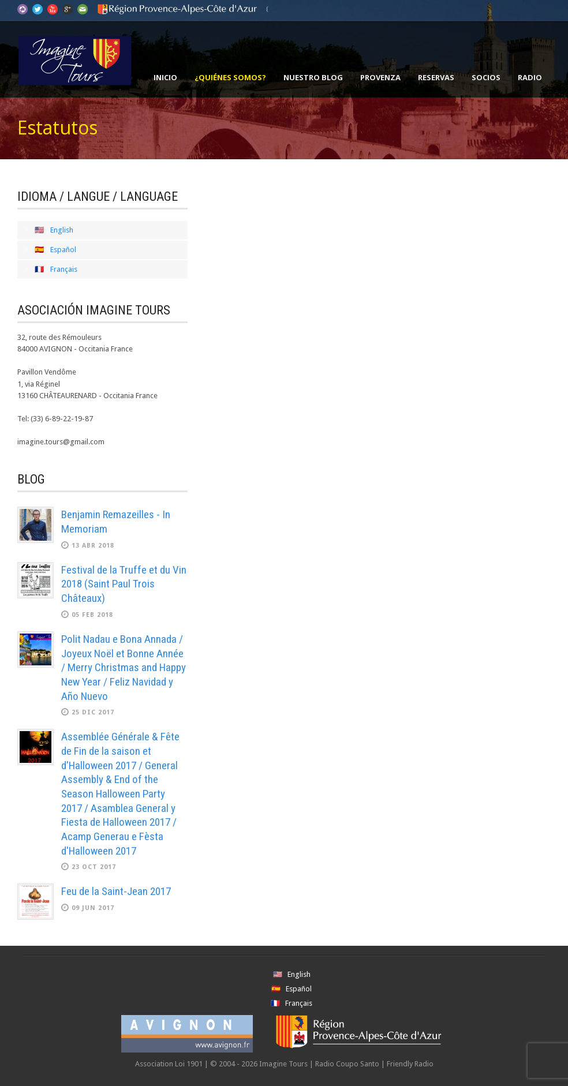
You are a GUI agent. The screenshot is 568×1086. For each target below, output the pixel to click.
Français (63, 269)
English (61, 230)
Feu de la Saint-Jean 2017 (116, 891)
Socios (486, 77)
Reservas (436, 77)
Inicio (165, 77)
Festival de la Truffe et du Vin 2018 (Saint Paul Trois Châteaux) (123, 584)
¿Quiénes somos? (230, 77)
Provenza (380, 77)
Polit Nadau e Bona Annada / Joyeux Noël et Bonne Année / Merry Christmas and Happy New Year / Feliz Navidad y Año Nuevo (123, 667)
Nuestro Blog (313, 77)
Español (63, 249)
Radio (530, 77)
